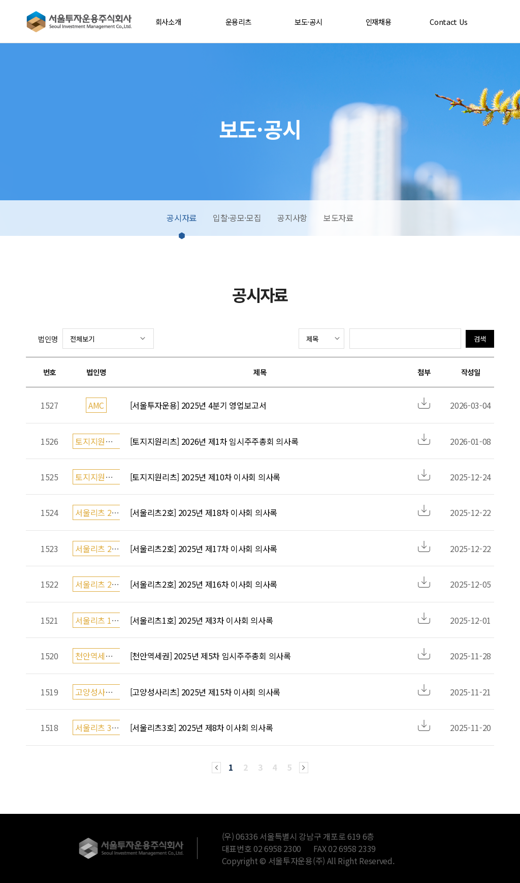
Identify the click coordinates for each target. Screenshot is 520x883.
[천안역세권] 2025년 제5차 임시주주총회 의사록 (210, 656)
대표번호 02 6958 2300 (262, 848)
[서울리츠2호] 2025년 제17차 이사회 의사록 (203, 548)
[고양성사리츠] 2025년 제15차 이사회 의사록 (205, 692)
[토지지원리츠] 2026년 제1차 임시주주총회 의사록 (214, 441)
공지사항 (292, 217)
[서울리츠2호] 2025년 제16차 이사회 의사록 (203, 584)
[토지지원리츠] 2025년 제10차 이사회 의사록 (205, 477)
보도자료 (338, 217)
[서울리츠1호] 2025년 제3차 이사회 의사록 (201, 620)
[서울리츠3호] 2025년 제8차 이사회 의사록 (201, 727)
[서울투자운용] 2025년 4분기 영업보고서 (198, 405)
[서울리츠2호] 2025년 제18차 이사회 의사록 (203, 512)
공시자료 (182, 217)
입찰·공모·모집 (237, 217)
